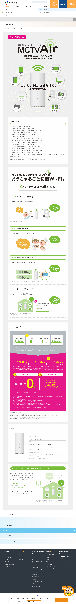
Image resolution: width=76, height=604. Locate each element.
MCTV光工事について (8, 562)
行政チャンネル (34, 583)
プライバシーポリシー (49, 564)
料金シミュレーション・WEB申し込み (54, 4)
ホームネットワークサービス (8, 541)
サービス (7, 6)
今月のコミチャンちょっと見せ (37, 557)
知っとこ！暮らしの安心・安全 (37, 564)
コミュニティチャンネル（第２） (37, 581)
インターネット (44, 10)
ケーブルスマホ (44, 13)
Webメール (20, 556)
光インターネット (6, 520)
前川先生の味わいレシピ (36, 578)
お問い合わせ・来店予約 (71, 4)
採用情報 (47, 559)
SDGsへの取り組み (49, 556)
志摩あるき (34, 565)
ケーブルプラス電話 (7, 13)
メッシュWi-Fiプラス (7, 525)
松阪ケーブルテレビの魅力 (50, 554)
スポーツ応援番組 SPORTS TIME (37, 572)
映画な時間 (34, 579)
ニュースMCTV (34, 556)
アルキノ (33, 559)
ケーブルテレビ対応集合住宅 (10, 564)
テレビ (4, 10)
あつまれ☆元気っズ (35, 576)
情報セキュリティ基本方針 (50, 568)
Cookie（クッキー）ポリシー (51, 566)
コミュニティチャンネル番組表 (37, 584)
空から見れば (34, 574)
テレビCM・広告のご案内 (36, 586)
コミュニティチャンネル (31, 6)
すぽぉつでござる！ (35, 571)
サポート (17, 6)
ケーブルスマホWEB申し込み (63, 4)
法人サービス (6, 16)
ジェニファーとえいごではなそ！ (37, 569)
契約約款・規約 (7, 566)
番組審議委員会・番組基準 (50, 562)
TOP (5, 28)
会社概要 (47, 557)
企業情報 (45, 6)
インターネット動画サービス (8, 536)
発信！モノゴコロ (35, 567)
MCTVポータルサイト (22, 557)
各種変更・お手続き (22, 559)
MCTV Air (4, 530)
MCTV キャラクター (49, 561)
